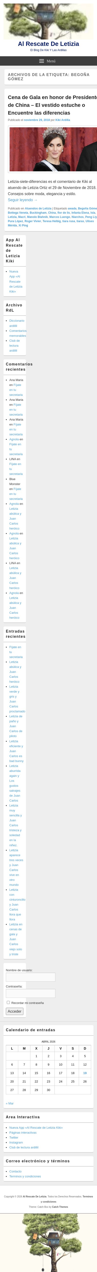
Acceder (15, 1011)
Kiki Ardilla (62, 120)
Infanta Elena (80, 212)
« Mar (10, 1103)
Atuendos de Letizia (38, 208)
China (52, 212)
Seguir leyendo (23, 200)
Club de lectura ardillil (14, 345)
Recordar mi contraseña (27, 1003)
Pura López (15, 221)
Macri (21, 217)
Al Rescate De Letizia (48, 43)
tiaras (80, 221)
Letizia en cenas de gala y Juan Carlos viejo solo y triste (15, 939)
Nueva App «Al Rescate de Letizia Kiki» (15, 281)
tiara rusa (68, 221)
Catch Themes (60, 1207)
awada (72, 208)
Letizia (12, 217)
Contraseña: (14, 986)
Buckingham (38, 212)
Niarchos (78, 217)
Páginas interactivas (22, 1132)
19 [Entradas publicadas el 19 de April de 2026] (84, 1073)
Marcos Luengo (59, 217)
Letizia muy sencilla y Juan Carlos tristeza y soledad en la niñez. (15, 825)
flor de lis (63, 212)
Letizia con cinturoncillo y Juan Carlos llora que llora (17, 904)
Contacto (15, 1171)
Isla (92, 212)
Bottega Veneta (18, 212)
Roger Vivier (33, 221)
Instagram (16, 1142)
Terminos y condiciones (25, 1176)
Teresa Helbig (52, 221)
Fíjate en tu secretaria (16, 390)
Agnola (14, 439)
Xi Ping (23, 225)
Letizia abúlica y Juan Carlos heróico (15, 518)
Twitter (13, 1137)
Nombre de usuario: (19, 970)
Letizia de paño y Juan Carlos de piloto (15, 726)
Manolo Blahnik (37, 217)
